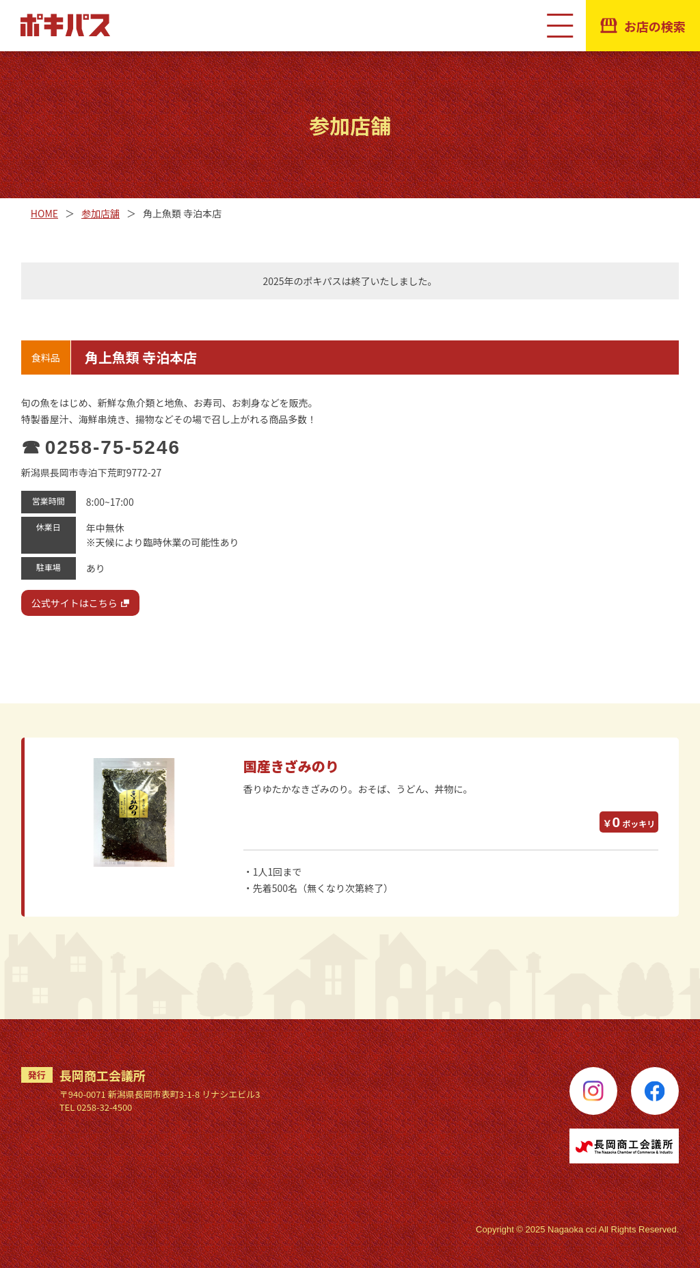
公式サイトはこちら (74, 603)
